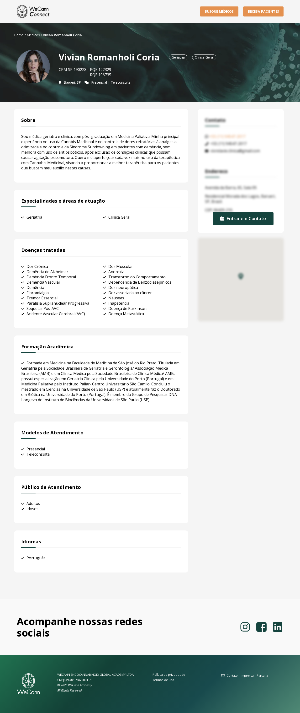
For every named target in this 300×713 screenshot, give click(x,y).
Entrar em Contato (243, 218)
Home (19, 35)
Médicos (33, 35)
